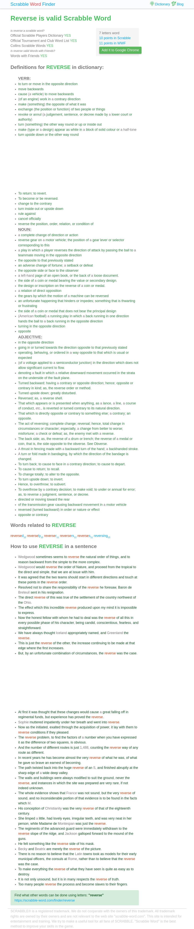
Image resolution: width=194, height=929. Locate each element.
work (43, 99)
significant (34, 368)
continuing (99, 643)
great (106, 712)
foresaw (110, 587)
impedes (86, 301)
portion (68, 798)
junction (85, 363)
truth (115, 879)
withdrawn (110, 828)
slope (34, 833)
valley (63, 773)
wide (46, 773)
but (47, 717)
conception (32, 808)
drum (75, 439)
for (125, 489)
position (46, 109)
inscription (46, 286)
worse (117, 429)
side (40, 270)
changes (72, 712)
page (39, 275)
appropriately (77, 633)
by (106, 114)
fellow (47, 618)
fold (34, 454)
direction (71, 84)
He (20, 844)
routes (64, 747)
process (69, 884)
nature (82, 510)
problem (43, 737)
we (60, 572)
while (34, 824)
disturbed (69, 393)
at (70, 572)
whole (29, 793)
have (27, 633)
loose (98, 275)
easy (121, 869)
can (87, 296)
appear (60, 130)
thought (49, 633)
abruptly (123, 768)
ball (126, 250)
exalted (55, 727)
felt (25, 844)
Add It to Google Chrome (120, 50)
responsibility (67, 587)
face (52, 270)
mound (118, 833)
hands (22, 321)
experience (59, 717)
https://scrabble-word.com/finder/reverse (45, 900)
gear (33, 240)
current (48, 368)
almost (71, 758)
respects (83, 879)
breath (81, 722)
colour (111, 130)
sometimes (44, 557)
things (100, 109)
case (133, 653)
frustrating (29, 306)
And (21, 747)
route (22, 752)
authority (24, 119)
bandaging (59, 454)
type (31, 130)
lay (116, 727)
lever (103, 240)
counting (96, 747)
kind (38, 388)
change (23, 203)
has (71, 717)
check (43, 434)
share (47, 587)
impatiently (52, 722)
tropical (126, 567)
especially (68, 429)
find (57, 737)
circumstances (29, 429)
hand (100, 449)
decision (65, 489)
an (25, 99)
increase (83, 643)
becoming (73, 763)
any (135, 747)
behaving (41, 352)
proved (80, 717)
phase (45, 623)
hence (110, 383)
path (28, 768)
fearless (125, 623)
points (31, 582)
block (90, 130)
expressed (129, 737)
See (90, 444)
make (22, 104)
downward (77, 373)
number (90, 737)
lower (116, 114)
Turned (23, 383)
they (52, 732)
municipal (25, 859)
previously (55, 260)
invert (58, 479)
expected (25, 358)
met (89, 434)
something (36, 104)
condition (83, 224)
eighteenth (122, 808)
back (82, 275)
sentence (71, 114)
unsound (43, 879)
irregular (78, 818)
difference (38, 742)
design (48, 130)
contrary (60, 99)
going (22, 347)
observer (71, 270)
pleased (62, 732)
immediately (93, 828)
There (22, 854)
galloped (84, 833)
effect (95, 510)
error (131, 489)
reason (23, 562)
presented (63, 403)
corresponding (29, 245)
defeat (88, 265)
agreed (33, 577)
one (112, 316)
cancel (23, 219)
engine (33, 99)
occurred (109, 373)
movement (94, 373)
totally (39, 474)
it (78, 104)
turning (23, 326)
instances (45, 783)
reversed (50, 198)
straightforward (29, 628)
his (44, 592)
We (20, 633)
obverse (79, 444)
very (85, 758)
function (63, 109)
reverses (60, 250)
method (84, 388)
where (31, 648)
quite (109, 869)
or (30, 84)
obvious (80, 742)
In (19, 758)
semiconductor (67, 363)
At (20, 712)
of (20, 99)
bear (82, 311)
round (69, 124)
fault (38, 373)
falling (115, 712)
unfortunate (31, 301)
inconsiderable (51, 798)
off (123, 712)
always (37, 633)
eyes (66, 818)
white (74, 130)
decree (89, 114)
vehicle (37, 94)
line (118, 403)
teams (62, 577)
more (82, 562)
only (33, 879)
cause (22, 94)
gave (26, 763)
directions (110, 577)
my (103, 607)
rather (83, 859)
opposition (53, 291)
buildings (46, 778)
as (68, 130)
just (31, 643)
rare (116, 783)
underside (35, 378)
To (20, 193)
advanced (57, 828)
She (21, 818)
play (24, 250)
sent (34, 592)
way (61, 124)
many (71, 879)
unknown (36, 788)
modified (80, 778)
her (73, 722)
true (66, 597)
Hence (23, 484)
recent (26, 758)
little (42, 818)
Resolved (25, 587)
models (110, 854)
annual (117, 489)
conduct (28, 408)
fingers (122, 884)
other (53, 124)
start (82, 577)
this (46, 245)
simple (63, 562)
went (97, 722)
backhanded (118, 449)
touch (129, 577)
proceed (101, 567)
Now (21, 618)
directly (44, 413)
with (95, 434)
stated (68, 260)
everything (39, 869)
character (52, 429)
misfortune (26, 434)
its (93, 408)
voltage (31, 363)
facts (133, 798)
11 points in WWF (112, 43)
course (131, 403)
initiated (42, 727)
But (20, 653)
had (76, 618)
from (95, 429)
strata (131, 373)
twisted (37, 768)
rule (21, 214)
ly (35, 536)
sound (95, 793)
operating (25, 352)
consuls (57, 859)
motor (50, 240)
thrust (25, 449)
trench (88, 439)
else (105, 413)
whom (63, 618)
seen (97, 869)
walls (28, 778)
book (64, 275)
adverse (29, 265)
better (104, 429)
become (29, 198)
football (40, 316)
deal (87, 618)
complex (93, 562)
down (40, 135)
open (56, 275)
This (21, 643)
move (37, 84)
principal (99, 311)
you (109, 737)
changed (24, 459)
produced (84, 607)
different (96, 577)
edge (22, 648)
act (27, 424)
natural (101, 408)
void (89, 489)
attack (95, 250)
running (56, 316)
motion (58, 296)
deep (54, 773)
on (40, 240)
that (44, 260)
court (124, 114)
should (73, 577)
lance (107, 403)
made (99, 114)
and (123, 557)
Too (21, 884)
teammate (25, 255)
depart (120, 464)
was (83, 104)
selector (118, 240)
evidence (41, 793)
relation (64, 224)
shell (58, 398)
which (36, 250)
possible (33, 623)
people (86, 109)
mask (90, 844)
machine (77, 296)
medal (53, 280)
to (19, 84)
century (23, 813)
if (47, 732)
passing (111, 250)
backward (37, 383)
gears (28, 296)
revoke (23, 114)
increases (56, 648)
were (58, 778)
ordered (59, 352)
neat (119, 818)
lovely (57, 818)
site (74, 783)
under (102, 489)
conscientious (107, 623)
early (133, 854)
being (80, 623)
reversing (41, 424)
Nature (81, 567)
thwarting (128, 301)
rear (67, 499)
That (21, 403)
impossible (129, 607)
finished (110, 768)
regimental (26, 717)
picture (96, 849)
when (76, 403)
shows (54, 793)
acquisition (87, 727)
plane (65, 378)
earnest (55, 763)
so (33, 763)
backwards (35, 89)
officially (35, 219)
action (73, 235)
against (30, 214)
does (69, 311)
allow (22, 368)
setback (73, 265)
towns (87, 854)
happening (49, 301)
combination (61, 653)
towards (51, 347)
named (93, 633)
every (22, 623)
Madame (45, 824)
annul (37, 114)
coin (40, 280)
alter (52, 474)
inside (91, 124)
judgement (54, 114)
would (40, 567)
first (45, 648)
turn (25, 84)
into (104, 722)
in (43, 84)
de (130, 587)
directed (24, 499)
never (120, 778)
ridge (52, 833)
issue (77, 572)
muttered (36, 722)
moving (39, 255)
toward (52, 499)
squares (63, 742)
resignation (55, 592)
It (19, 577)
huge (68, 768)
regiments (32, 828)
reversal (84, 424)
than (92, 859)
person (23, 824)
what (73, 104)
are (65, 572)
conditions (38, 732)
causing (61, 505)
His (20, 808)
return (27, 193)
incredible (57, 607)
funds (39, 717)
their (125, 854)
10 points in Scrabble (115, 38)
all (122, 618)
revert (41, 193)
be (41, 198)
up (80, 124)
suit (94, 778)
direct (41, 291)
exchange (25, 109)
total (106, 424)
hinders (69, 301)
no (38, 798)
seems (58, 557)
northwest (124, 597)
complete (28, 235)
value (81, 280)
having (51, 383)
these (22, 582)
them (129, 727)
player (48, 250)
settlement (87, 597)
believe (56, 854)
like (47, 844)
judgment (49, 494)
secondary (97, 280)
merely (57, 849)
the (47, 84)
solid (101, 130)
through (67, 727)
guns (22, 839)
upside (30, 135)
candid (90, 623)
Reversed (25, 398)
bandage (118, 454)
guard (70, 828)
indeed (23, 788)
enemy (80, 434)
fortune (57, 265)
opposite (57, 84)
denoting (24, 373)
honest (37, 618)
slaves (100, 884)
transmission (37, 505)
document (110, 275)
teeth (89, 818)
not (76, 311)
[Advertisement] (78, 164)
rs (68, 536)
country (111, 597)
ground (108, 778)
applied (43, 363)
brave (40, 763)
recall (55, 469)
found (115, 798)
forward (97, 833)
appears (41, 403)
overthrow (41, 484)
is (119, 301)
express (28, 613)
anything (87, 403)
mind (110, 607)
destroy (23, 874)
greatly (56, 393)
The (21, 424)
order (53, 224)
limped (30, 818)
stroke (133, 449)
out (99, 124)
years (36, 758)
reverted (52, 408)
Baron (122, 587)
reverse (24, 224)
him (91, 572)
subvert (59, 484)
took (96, 854)
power (104, 727)
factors (72, 737)
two (77, 109)
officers (38, 859)
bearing (64, 280)
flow (61, 368)
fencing (39, 449)
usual (121, 352)
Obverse (100, 444)
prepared (92, 783)
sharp (22, 773)
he (102, 587)
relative (63, 373)
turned (40, 347)
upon (96, 607)
